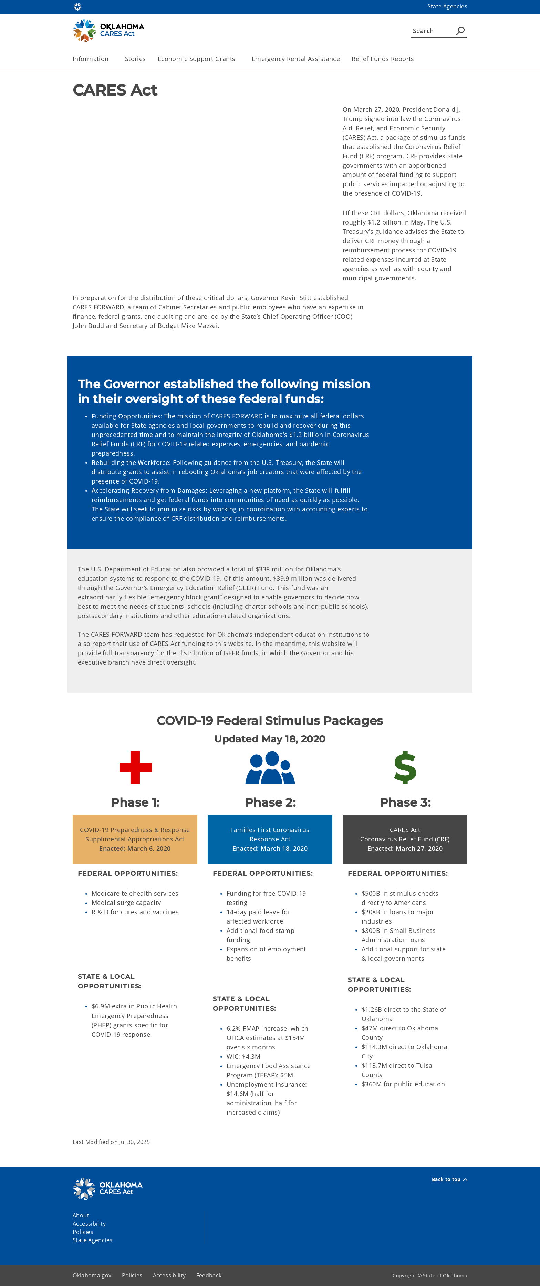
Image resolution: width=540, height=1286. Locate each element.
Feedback (209, 1275)
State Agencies (447, 6)
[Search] (439, 31)
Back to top (449, 1179)
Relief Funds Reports (383, 58)
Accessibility (169, 1275)
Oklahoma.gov (92, 1275)
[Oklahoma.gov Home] (77, 6)
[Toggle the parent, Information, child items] (111, 59)
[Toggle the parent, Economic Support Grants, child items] (238, 59)
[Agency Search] (460, 31)
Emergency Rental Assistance (296, 58)
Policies (132, 1275)
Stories (135, 58)
